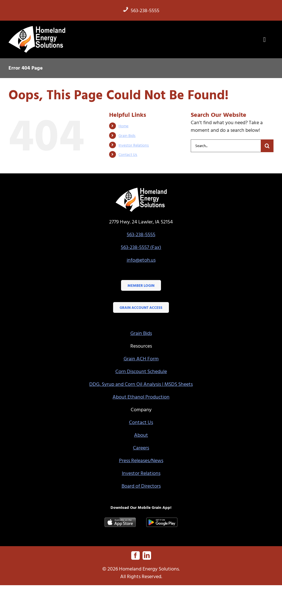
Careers (141, 447)
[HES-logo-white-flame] (37, 27)
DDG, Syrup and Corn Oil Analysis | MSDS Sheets (141, 384)
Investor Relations (133, 145)
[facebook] (135, 555)
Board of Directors (141, 486)
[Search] (267, 145)
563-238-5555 (141, 10)
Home (123, 126)
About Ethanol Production (141, 396)
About (141, 435)
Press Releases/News (141, 460)
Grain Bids (126, 135)
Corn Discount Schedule (141, 371)
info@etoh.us (141, 260)
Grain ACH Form (141, 358)
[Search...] (226, 145)
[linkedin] (147, 555)
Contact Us (127, 154)
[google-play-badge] (161, 520)
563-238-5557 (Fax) (141, 247)
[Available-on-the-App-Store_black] (120, 520)
